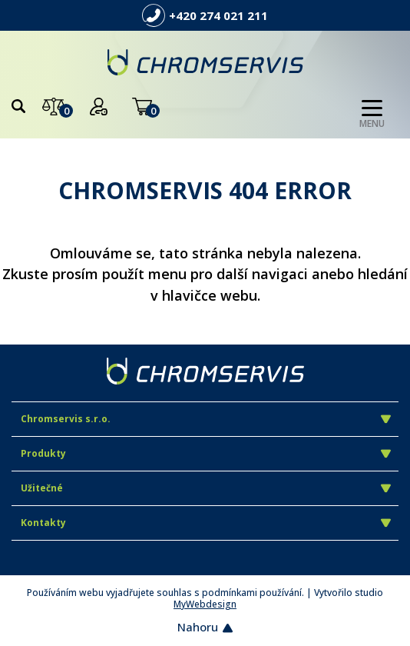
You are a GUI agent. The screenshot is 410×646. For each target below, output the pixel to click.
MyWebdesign (205, 604)
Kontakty (206, 522)
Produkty (206, 453)
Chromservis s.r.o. (206, 418)
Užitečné (206, 487)
